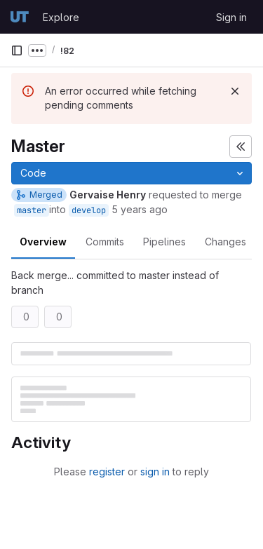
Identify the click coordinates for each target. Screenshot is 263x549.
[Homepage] (20, 17)
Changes (225, 242)
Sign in (231, 17)
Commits (105, 242)
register (107, 471)
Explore (61, 17)
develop (89, 210)
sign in (155, 471)
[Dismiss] (235, 91)
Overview (43, 242)
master (31, 210)
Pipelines (164, 242)
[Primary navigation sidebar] (17, 50)
